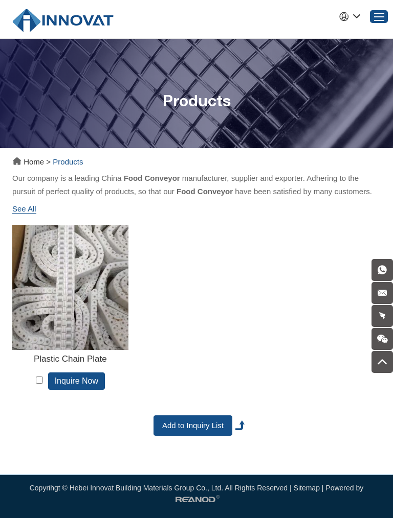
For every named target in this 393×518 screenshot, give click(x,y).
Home (29, 161)
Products (68, 161)
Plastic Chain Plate (70, 359)
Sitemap (307, 488)
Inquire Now (76, 380)
